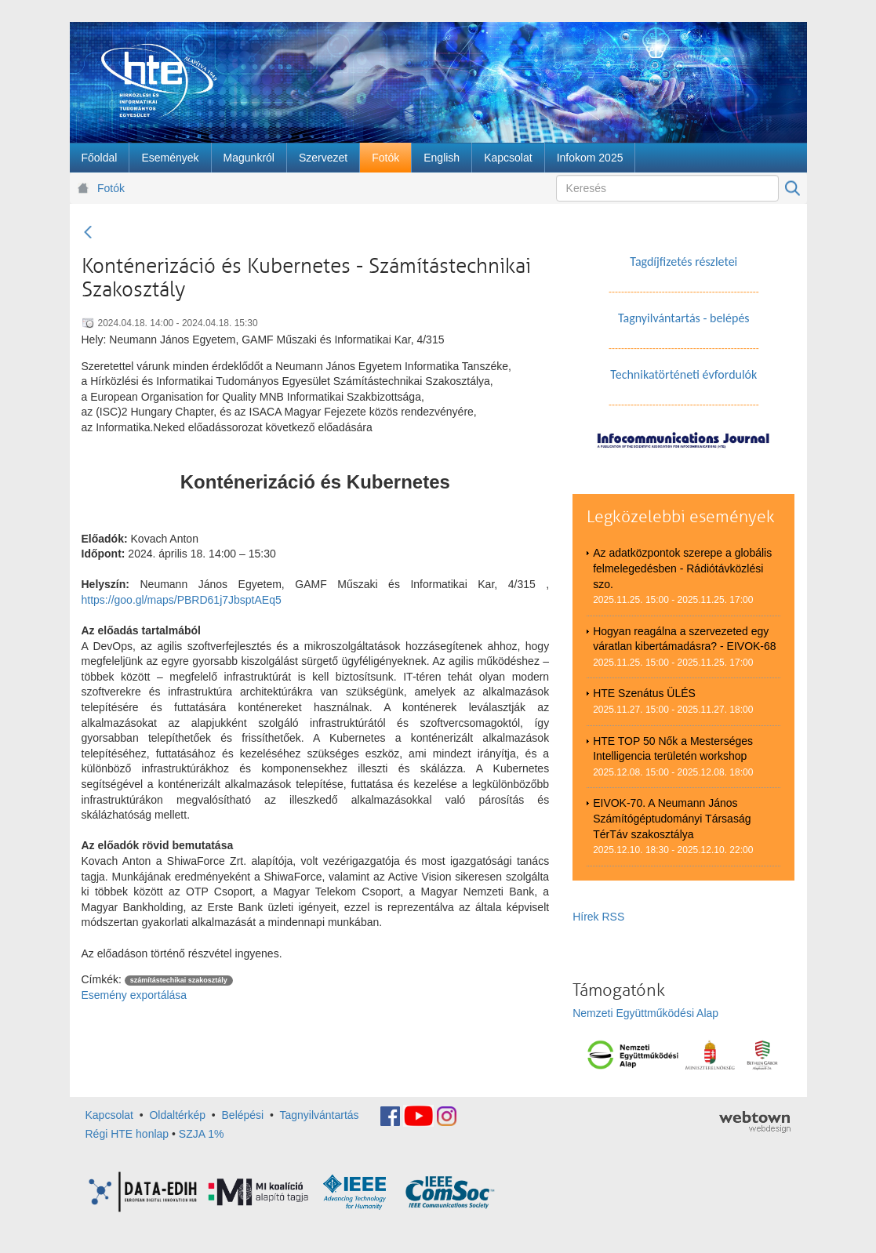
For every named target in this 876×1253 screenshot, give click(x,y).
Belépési (243, 1115)
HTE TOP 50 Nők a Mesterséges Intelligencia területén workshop (673, 749)
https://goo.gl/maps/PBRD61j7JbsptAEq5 (182, 600)
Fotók (111, 188)
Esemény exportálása (134, 995)
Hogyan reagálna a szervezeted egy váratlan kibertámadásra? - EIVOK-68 (684, 639)
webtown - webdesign (755, 1122)
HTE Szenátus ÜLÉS (644, 693)
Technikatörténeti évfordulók (683, 374)
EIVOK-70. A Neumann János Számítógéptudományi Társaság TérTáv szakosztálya (672, 818)
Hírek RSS (598, 916)
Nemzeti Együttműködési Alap (645, 1013)
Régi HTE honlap (127, 1134)
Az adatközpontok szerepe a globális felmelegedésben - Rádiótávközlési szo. (682, 568)
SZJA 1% (201, 1134)
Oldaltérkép (177, 1115)
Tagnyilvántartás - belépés (684, 318)
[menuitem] (99, 158)
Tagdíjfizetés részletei (683, 261)
